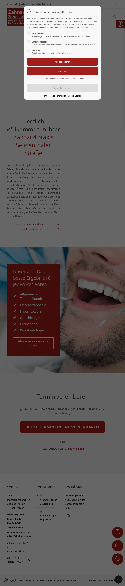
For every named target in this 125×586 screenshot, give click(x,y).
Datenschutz (49, 96)
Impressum (61, 96)
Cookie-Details (74, 96)
